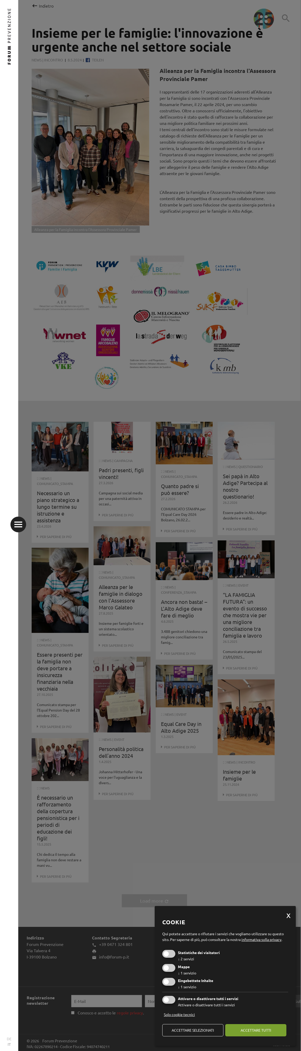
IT (9, 1044)
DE (9, 1038)
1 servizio (187, 973)
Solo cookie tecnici (179, 1014)
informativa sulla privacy (261, 939)
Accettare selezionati (193, 1030)
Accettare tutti (256, 1030)
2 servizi (186, 958)
